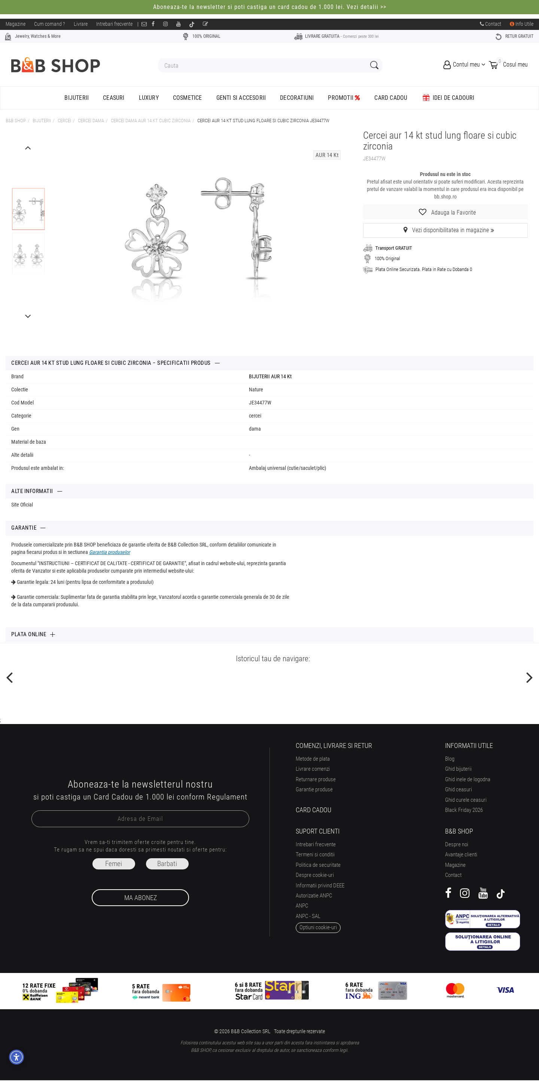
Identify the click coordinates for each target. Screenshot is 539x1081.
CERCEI (64, 120)
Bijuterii (76, 97)
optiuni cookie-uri (318, 927)
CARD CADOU (390, 97)
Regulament (227, 796)
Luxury (149, 97)
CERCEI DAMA (91, 120)
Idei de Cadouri (447, 97)
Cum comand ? (49, 24)
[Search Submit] (373, 66)
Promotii (344, 97)
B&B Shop (16, 120)
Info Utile (521, 24)
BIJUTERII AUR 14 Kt (270, 376)
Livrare (81, 24)
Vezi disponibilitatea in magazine (445, 230)
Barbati (167, 863)
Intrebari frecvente (114, 24)
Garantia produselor (109, 552)
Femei (113, 863)
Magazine (15, 24)
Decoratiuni (297, 97)
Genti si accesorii (241, 97)
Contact (490, 24)
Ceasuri (113, 97)
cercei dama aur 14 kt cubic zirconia (151, 120)
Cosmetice (187, 97)
